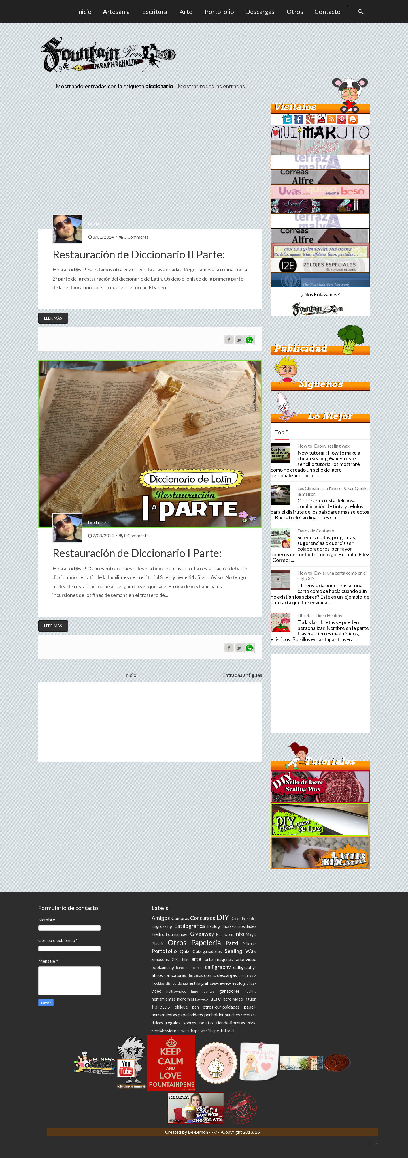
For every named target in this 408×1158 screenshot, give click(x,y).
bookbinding (163, 967)
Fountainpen (177, 934)
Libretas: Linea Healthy (320, 615)
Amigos (161, 918)
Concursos (202, 918)
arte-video (246, 959)
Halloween (224, 934)
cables (198, 967)
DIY (223, 917)
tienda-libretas (230, 1022)
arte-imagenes (219, 959)
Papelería (206, 942)
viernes (173, 1030)
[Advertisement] (150, 722)
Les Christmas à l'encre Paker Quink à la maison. (334, 490)
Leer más (53, 318)
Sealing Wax (240, 951)
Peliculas (249, 943)
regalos (173, 1022)
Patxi (232, 943)
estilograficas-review (210, 983)
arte (196, 959)
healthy (250, 991)
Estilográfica (189, 925)
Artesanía (116, 11)
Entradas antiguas (242, 675)
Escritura (154, 11)
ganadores (229, 991)
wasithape (190, 1030)
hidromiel (185, 999)
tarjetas (206, 1022)
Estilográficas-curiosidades (231, 926)
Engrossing (162, 926)
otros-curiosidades (221, 1006)
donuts (183, 983)
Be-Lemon (198, 1132)
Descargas (259, 11)
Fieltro (158, 934)
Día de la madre (243, 918)
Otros (295, 11)
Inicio (84, 11)
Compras (180, 918)
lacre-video (233, 999)
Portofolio (219, 11)
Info (239, 933)
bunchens (183, 967)
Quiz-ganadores (207, 951)
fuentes (208, 991)
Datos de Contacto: (316, 530)
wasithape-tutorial (217, 1030)
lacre (215, 998)
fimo (194, 991)
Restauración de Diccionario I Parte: (137, 552)
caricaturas (175, 975)
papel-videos (190, 1014)
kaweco (201, 999)
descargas (227, 975)
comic (210, 975)
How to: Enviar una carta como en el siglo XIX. (332, 575)
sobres (189, 1022)
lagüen (250, 999)
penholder (214, 1014)
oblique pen (187, 1007)
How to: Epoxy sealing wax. (324, 445)
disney (171, 983)
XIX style (180, 959)
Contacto (327, 11)
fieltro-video (176, 991)
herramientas (164, 999)
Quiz (184, 951)
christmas (195, 975)
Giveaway (202, 933)
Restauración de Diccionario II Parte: (138, 254)
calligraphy (218, 967)
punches (232, 1015)
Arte (186, 11)
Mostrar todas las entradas (211, 86)
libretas (161, 1006)
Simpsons (160, 959)
